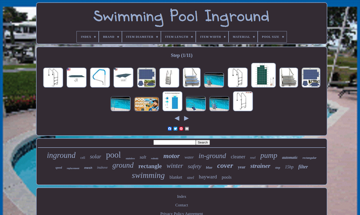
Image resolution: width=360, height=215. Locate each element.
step (277, 167)
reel (253, 158)
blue (209, 167)
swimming (148, 175)
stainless (130, 158)
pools (226, 177)
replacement (73, 168)
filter (303, 166)
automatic (290, 157)
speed (58, 167)
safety (194, 166)
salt (143, 157)
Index (181, 196)
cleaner (238, 157)
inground (61, 155)
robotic (155, 158)
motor (171, 156)
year (241, 167)
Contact (181, 205)
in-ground (212, 156)
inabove (102, 167)
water (189, 157)
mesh (88, 168)
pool (113, 155)
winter (175, 165)
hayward (208, 177)
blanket (175, 177)
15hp (289, 167)
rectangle (150, 166)
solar (95, 157)
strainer (260, 165)
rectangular (309, 158)
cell (82, 158)
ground (122, 165)
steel (190, 178)
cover (225, 165)
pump (268, 155)
